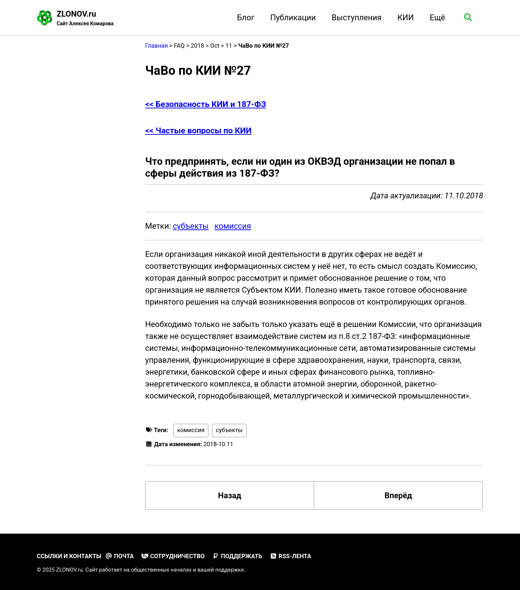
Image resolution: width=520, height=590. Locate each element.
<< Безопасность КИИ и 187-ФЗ (205, 104)
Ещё (437, 17)
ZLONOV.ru (85, 18)
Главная (156, 45)
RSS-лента (290, 556)
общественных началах (161, 570)
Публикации (293, 17)
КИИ (405, 17)
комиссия (232, 226)
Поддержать (237, 556)
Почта (119, 556)
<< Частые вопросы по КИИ (198, 130)
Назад (229, 495)
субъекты (191, 226)
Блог (245, 17)
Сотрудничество (173, 556)
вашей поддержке (221, 570)
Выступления (357, 17)
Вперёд (398, 495)
